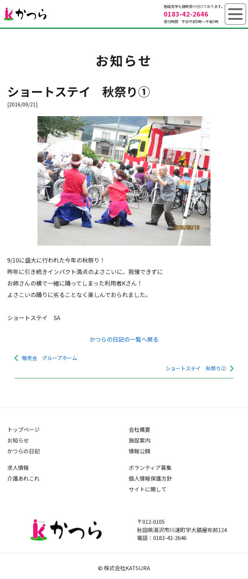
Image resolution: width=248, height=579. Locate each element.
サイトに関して (148, 489)
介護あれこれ (23, 478)
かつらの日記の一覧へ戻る (124, 339)
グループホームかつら (25, 14)
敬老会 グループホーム (49, 357)
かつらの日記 (23, 451)
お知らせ (18, 440)
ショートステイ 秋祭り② (195, 368)
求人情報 (18, 467)
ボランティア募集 (150, 467)
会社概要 (139, 429)
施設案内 (139, 440)
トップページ (23, 429)
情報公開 (139, 451)
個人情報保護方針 (150, 478)
